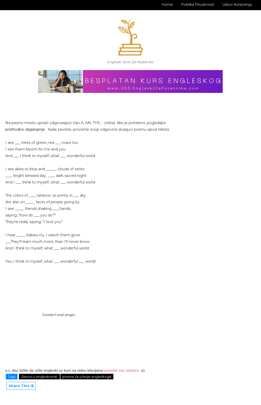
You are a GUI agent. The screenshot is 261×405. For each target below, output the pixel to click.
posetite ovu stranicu (121, 370)
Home (167, 4)
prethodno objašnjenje (25, 129)
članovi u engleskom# (39, 377)
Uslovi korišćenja (237, 4)
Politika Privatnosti (197, 4)
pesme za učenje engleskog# (86, 377)
